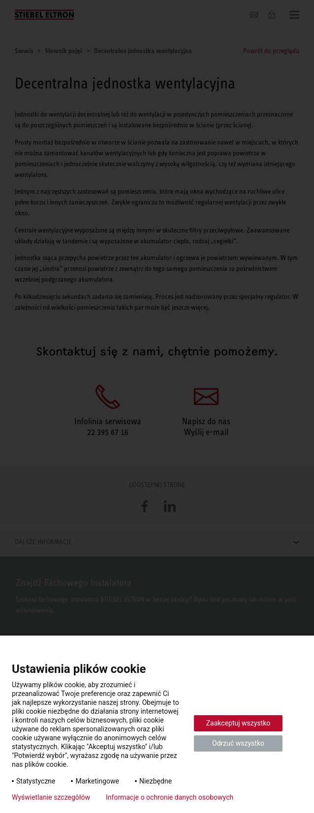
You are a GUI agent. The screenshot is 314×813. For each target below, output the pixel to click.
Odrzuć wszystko (238, 743)
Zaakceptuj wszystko (238, 723)
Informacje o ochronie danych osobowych (169, 797)
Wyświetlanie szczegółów (51, 797)
